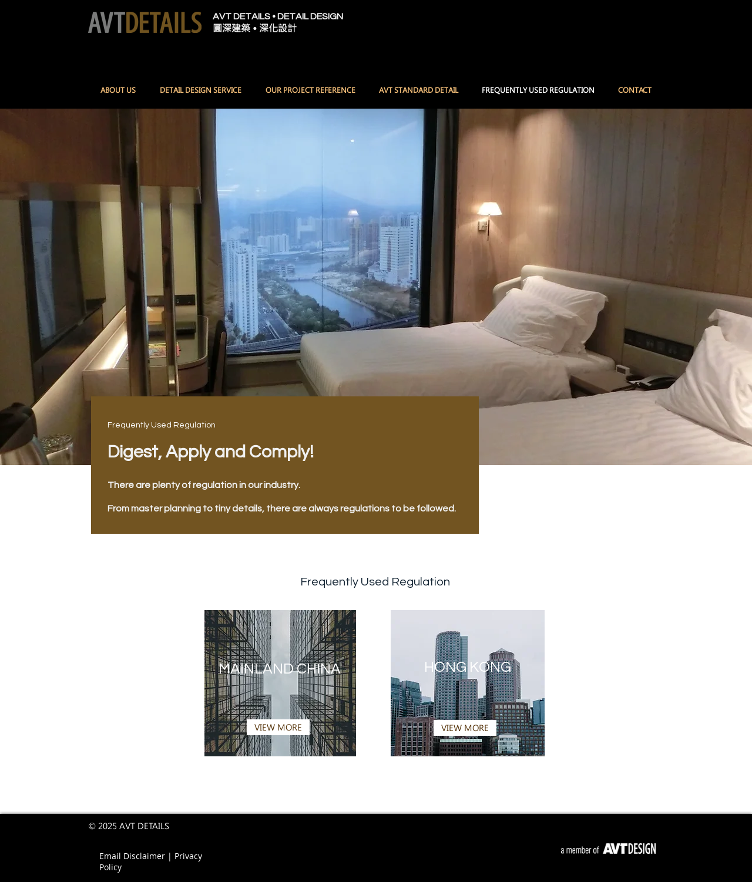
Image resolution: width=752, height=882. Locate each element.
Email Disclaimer (133, 855)
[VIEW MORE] (278, 727)
